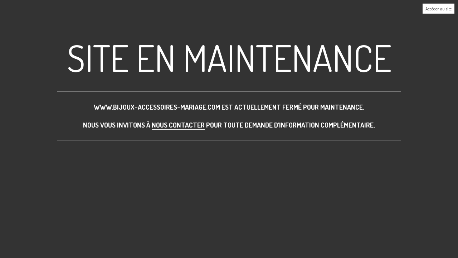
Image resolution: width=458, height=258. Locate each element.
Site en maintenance (229, 57)
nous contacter (178, 124)
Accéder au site (438, 8)
